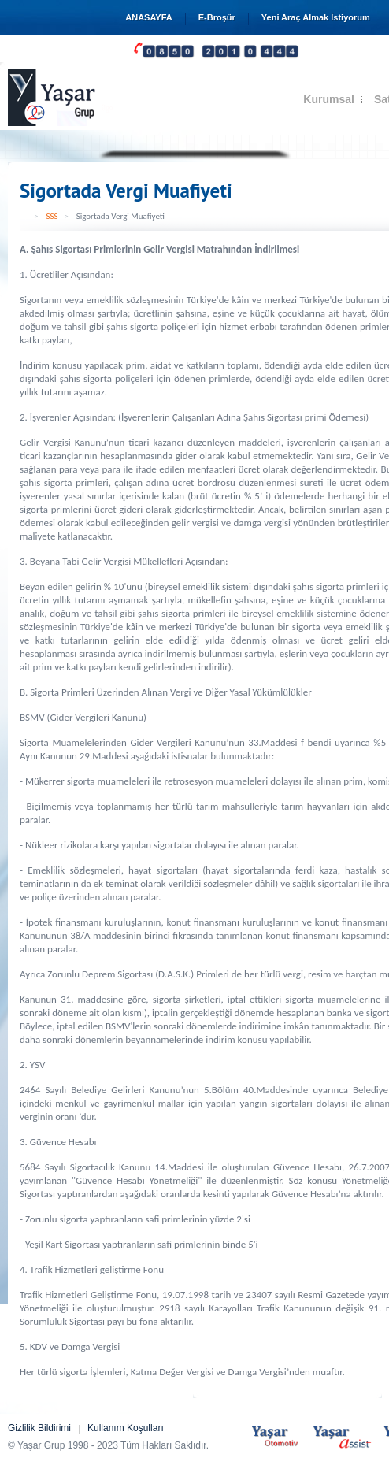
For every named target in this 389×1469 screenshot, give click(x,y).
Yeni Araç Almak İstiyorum (315, 17)
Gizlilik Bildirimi (39, 1428)
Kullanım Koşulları (125, 1428)
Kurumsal (328, 99)
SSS (51, 216)
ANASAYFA (148, 17)
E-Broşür (216, 17)
